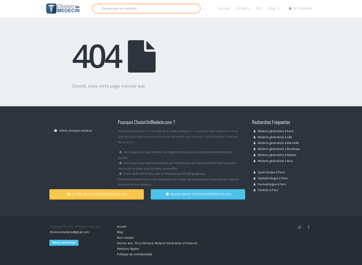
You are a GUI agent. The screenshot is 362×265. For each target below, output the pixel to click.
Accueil (224, 8)
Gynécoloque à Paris (269, 172)
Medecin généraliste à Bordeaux (276, 149)
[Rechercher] (146, 8)
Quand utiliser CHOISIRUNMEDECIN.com (198, 194)
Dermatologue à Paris (269, 184)
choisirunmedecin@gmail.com (69, 232)
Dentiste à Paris (265, 190)
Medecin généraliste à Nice (273, 161)
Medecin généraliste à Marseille (276, 143)
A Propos (243, 8)
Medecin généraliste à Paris (273, 131)
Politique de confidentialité (134, 254)
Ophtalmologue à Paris (270, 178)
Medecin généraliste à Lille (272, 137)
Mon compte (125, 237)
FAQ (259, 8)
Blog (274, 8)
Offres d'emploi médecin (73, 130)
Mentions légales (128, 248)
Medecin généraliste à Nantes (274, 155)
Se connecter (300, 8)
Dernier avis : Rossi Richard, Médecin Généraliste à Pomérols (157, 243)
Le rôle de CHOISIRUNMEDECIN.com (97, 194)
